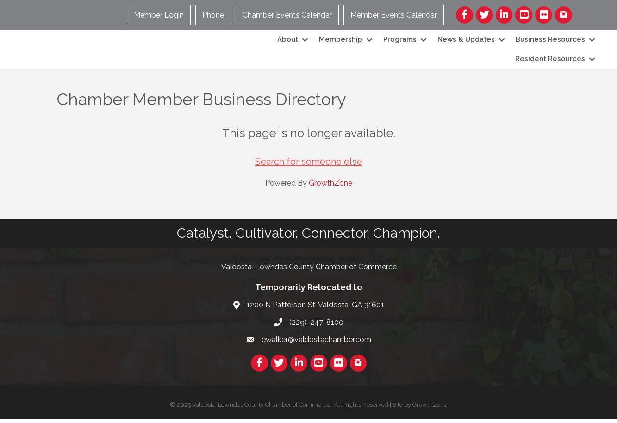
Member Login (159, 15)
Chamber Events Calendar (287, 15)
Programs (400, 41)
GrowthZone (330, 187)
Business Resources (550, 41)
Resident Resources (550, 61)
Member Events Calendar (393, 15)
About (287, 41)
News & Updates (466, 41)
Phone (213, 15)
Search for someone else (308, 166)
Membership (340, 41)
